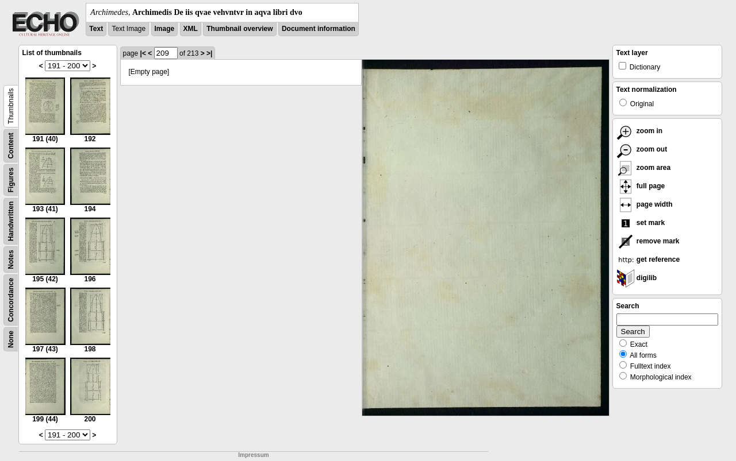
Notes (11, 259)
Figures (11, 180)
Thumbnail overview (239, 29)
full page (640, 186)
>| (209, 53)
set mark (640, 223)
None (11, 339)
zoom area (643, 168)
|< (143, 53)
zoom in (639, 131)
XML (190, 29)
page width (644, 204)
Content (11, 145)
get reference (648, 259)
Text (96, 29)
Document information (318, 29)
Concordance (11, 300)
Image (165, 29)
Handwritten (11, 221)
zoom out (642, 149)
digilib (636, 278)
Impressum (253, 455)
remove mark (648, 241)
